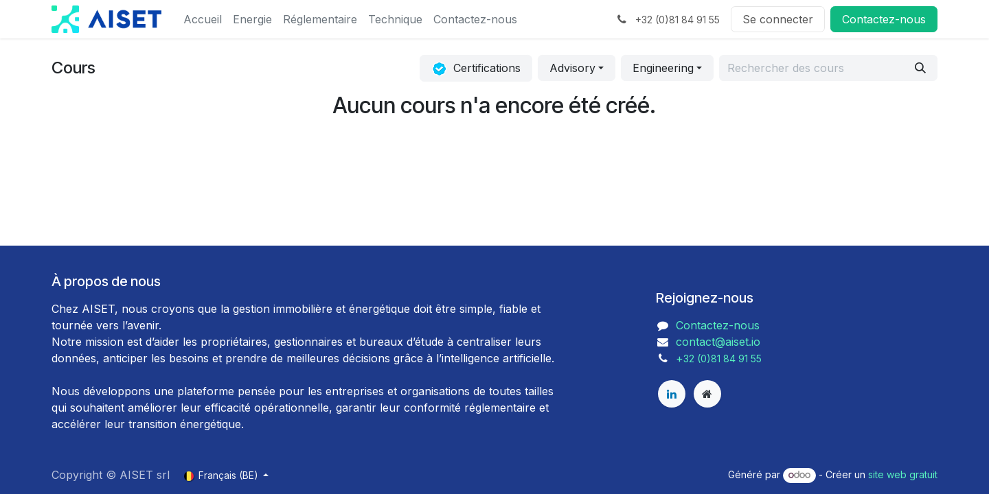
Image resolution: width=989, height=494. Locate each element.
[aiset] (707, 394)
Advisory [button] (572, 68)
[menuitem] (202, 19)
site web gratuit (902, 474)
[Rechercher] (920, 68)
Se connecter (777, 19)
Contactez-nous (718, 325)
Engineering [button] (663, 68)
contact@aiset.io (718, 342)
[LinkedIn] (671, 394)
